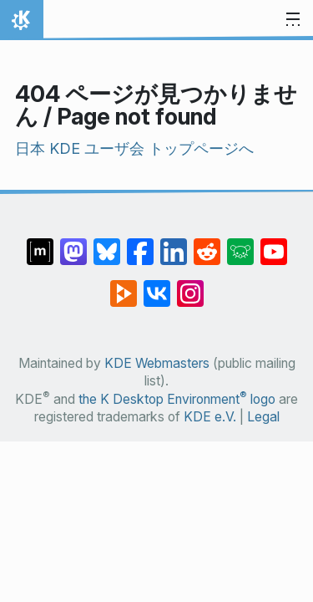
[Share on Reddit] (207, 243)
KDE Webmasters (157, 363)
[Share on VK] (157, 285)
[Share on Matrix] (40, 243)
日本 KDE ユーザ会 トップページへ (134, 148)
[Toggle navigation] (293, 20)
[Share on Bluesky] (106, 243)
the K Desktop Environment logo (176, 399)
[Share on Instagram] (190, 285)
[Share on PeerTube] (123, 285)
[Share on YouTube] (273, 243)
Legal (263, 417)
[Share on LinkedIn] (173, 243)
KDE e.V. (210, 417)
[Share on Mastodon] (73, 243)
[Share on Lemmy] (240, 243)
